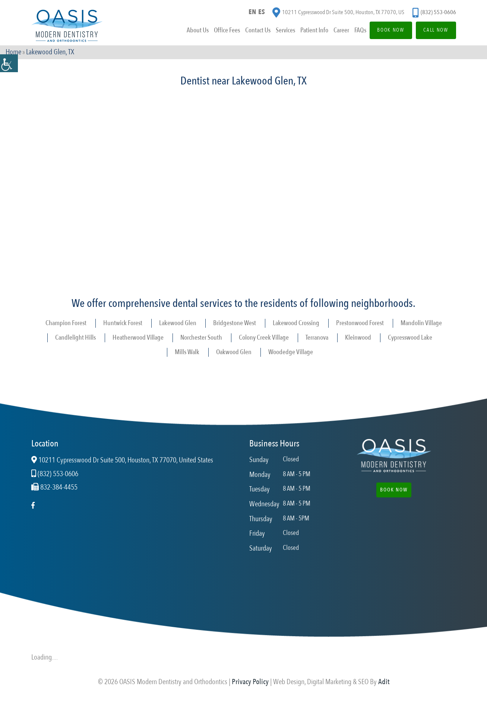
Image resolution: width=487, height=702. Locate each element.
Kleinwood (358, 337)
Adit (383, 682)
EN (252, 12)
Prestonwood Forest (360, 323)
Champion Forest (65, 323)
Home (13, 53)
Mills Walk (187, 352)
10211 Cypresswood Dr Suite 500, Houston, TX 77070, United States (122, 460)
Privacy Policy (250, 682)
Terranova (317, 337)
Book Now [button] (394, 489)
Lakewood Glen (177, 323)
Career (337, 31)
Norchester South (201, 337)
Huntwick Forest (122, 323)
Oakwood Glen (234, 352)
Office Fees (223, 31)
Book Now (388, 30)
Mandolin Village (421, 323)
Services (281, 31)
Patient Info (311, 31)
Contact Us (254, 31)
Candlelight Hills (75, 337)
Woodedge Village (290, 352)
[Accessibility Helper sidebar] (9, 63)
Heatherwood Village (138, 337)
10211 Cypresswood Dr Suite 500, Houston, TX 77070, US (338, 13)
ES (262, 12)
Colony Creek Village (264, 337)
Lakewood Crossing (296, 323)
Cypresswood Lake (410, 337)
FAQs (357, 31)
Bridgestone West (234, 323)
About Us (194, 31)
